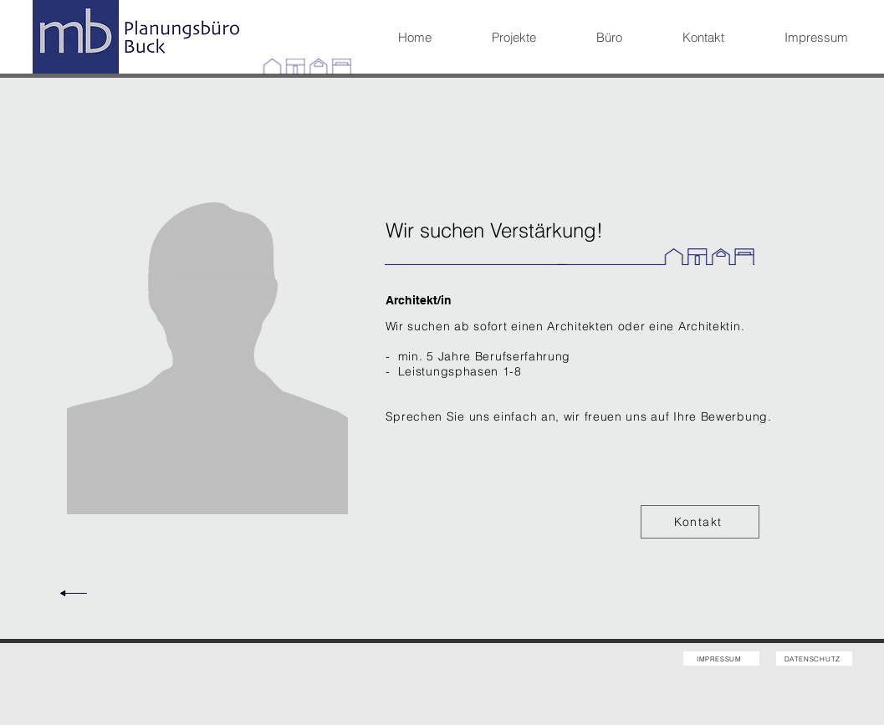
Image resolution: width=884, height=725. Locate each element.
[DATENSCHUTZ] (814, 658)
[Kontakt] (700, 522)
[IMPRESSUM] (721, 658)
